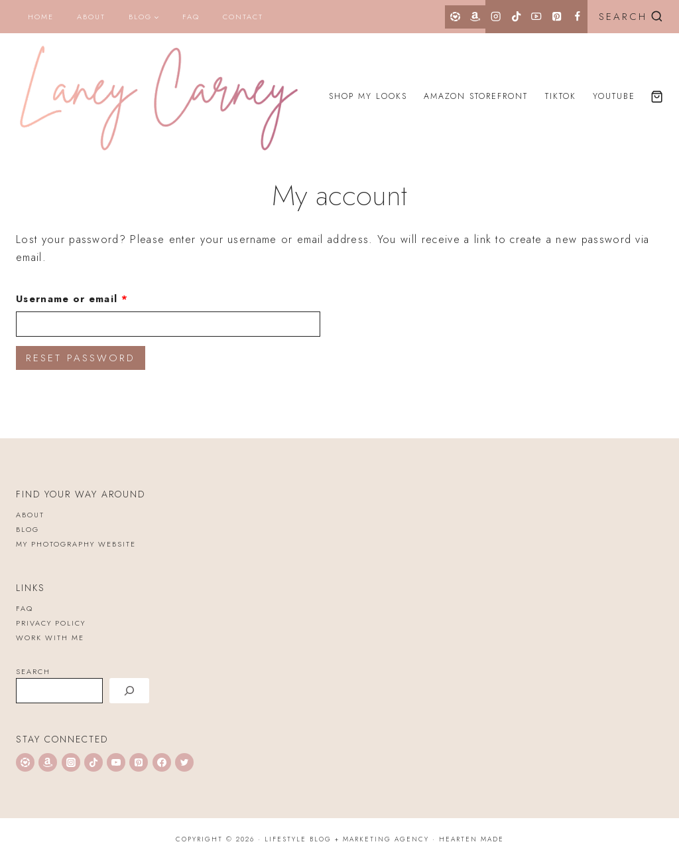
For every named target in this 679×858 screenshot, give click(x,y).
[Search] (129, 690)
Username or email (97, 297)
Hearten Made (471, 839)
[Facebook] (577, 16)
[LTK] (455, 17)
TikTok (560, 96)
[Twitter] (184, 762)
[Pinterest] (556, 16)
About (91, 16)
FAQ (191, 16)
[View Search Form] (628, 17)
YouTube (614, 96)
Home (41, 16)
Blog (27, 529)
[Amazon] (475, 17)
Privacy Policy (51, 623)
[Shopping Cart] (656, 96)
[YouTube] (536, 16)
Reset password (80, 358)
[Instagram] (495, 16)
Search (33, 671)
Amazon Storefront (476, 96)
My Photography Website (76, 544)
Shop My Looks (368, 96)
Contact (243, 16)
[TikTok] (516, 16)
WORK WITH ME (50, 637)
